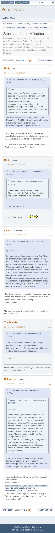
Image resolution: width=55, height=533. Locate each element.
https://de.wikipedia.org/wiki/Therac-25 (23, 125)
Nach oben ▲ (36, 527)
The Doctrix (10, 322)
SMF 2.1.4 (16, 530)
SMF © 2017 (25, 530)
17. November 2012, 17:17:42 (14, 235)
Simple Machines (37, 530)
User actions (46, 60)
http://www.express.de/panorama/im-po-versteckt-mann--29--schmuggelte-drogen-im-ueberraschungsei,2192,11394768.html (26, 488)
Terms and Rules (24, 527)
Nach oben (7, 510)
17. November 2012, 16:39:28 (14, 73)
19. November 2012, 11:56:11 (14, 327)
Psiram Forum (12, 9)
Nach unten (8, 60)
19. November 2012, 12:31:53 (14, 384)
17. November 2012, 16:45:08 (14, 165)
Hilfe (15, 527)
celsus (8, 230)
